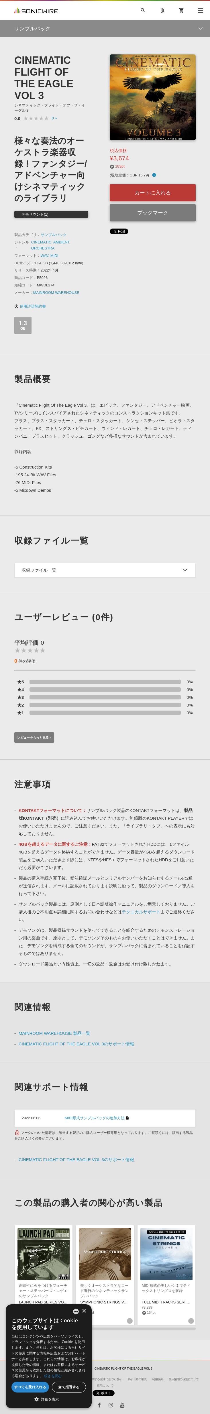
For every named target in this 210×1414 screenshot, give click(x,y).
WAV (44, 255)
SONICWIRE (36, 10)
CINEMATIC (41, 242)
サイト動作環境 (137, 1379)
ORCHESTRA (43, 248)
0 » (54, 118)
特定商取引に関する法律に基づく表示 (98, 1379)
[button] (48, 1399)
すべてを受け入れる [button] (30, 1386)
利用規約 (157, 1379)
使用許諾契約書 (30, 306)
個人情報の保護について (184, 1379)
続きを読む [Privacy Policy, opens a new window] (53, 1375)
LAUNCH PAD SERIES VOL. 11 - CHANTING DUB (61, 1302)
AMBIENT (61, 242)
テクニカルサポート (141, 911)
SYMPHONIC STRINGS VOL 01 (107, 1302)
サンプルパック (54, 235)
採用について (105, 1385)
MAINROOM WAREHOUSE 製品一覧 (54, 1033)
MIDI (54, 255)
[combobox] (76, 1311)
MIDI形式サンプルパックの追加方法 (95, 1118)
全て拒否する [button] (68, 1386)
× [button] (84, 1311)
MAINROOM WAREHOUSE (56, 292)
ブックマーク (152, 213)
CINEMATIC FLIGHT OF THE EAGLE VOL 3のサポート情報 (76, 1043)
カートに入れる (153, 193)
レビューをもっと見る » (34, 737)
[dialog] (49, 1356)
